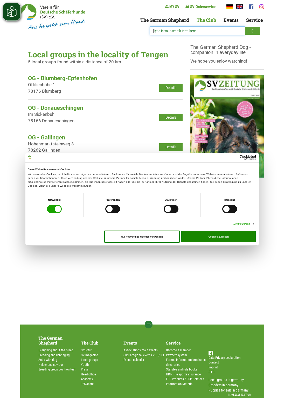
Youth (85, 365)
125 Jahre (87, 384)
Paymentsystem (176, 355)
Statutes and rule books (181, 369)
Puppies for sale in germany (228, 390)
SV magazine (89, 355)
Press (84, 369)
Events (231, 20)
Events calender (133, 360)
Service (254, 20)
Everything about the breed (55, 350)
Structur (86, 350)
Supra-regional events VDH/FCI (143, 355)
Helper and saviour (50, 365)
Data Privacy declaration (224, 358)
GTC (211, 372)
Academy (87, 379)
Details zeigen (241, 223)
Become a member (178, 350)
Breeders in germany (223, 385)
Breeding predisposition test (56, 369)
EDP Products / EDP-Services (185, 379)
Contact (214, 362)
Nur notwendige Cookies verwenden (142, 236)
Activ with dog (47, 360)
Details (170, 88)
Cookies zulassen (218, 236)
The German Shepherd (164, 20)
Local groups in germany (226, 380)
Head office (88, 374)
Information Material (179, 384)
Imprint (213, 367)
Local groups (89, 360)
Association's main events (140, 350)
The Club (206, 20)
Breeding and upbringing (54, 355)
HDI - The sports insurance (183, 374)
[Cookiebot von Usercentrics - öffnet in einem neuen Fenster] (233, 157)
